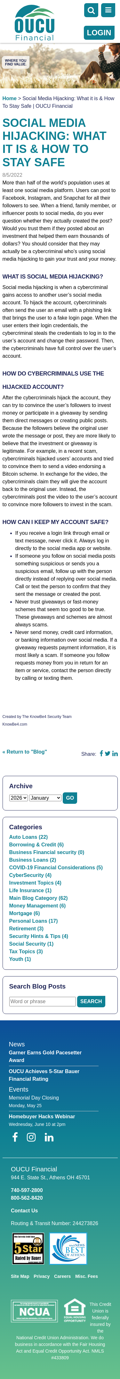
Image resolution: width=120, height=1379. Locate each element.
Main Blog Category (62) (38, 898)
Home (10, 98)
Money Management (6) (37, 905)
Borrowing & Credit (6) (36, 844)
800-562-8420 (27, 1198)
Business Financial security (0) (46, 852)
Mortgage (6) (24, 913)
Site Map (20, 1276)
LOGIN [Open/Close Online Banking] (99, 32)
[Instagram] (32, 1137)
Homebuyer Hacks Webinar (42, 1116)
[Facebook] (16, 1137)
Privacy (42, 1276)
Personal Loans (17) (33, 921)
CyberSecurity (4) (30, 875)
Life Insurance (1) (30, 890)
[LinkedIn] (49, 1137)
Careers (62, 1276)
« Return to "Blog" (25, 752)
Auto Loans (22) (28, 837)
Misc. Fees (86, 1276)
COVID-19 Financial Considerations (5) (56, 867)
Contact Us (24, 1210)
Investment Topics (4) (35, 883)
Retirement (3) (26, 928)
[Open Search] (91, 10)
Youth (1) (20, 959)
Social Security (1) (31, 944)
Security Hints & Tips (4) (38, 936)
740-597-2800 (27, 1190)
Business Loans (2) (32, 860)
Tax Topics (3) (26, 951)
